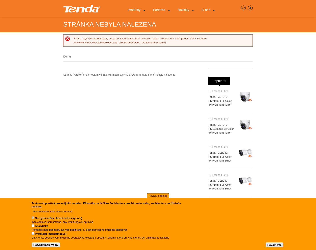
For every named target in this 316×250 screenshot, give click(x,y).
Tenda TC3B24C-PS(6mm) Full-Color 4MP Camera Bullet (220, 156)
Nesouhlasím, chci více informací (53, 212)
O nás (207, 12)
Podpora (160, 12)
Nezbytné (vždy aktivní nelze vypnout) (58, 219)
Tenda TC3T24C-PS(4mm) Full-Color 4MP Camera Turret (220, 100)
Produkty (135, 12)
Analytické (41, 226)
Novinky (184, 12)
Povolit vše (274, 245)
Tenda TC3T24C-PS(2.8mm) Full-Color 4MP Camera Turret (221, 128)
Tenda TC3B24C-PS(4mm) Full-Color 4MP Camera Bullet (220, 184)
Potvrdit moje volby (45, 245)
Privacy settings (158, 196)
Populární (221, 80)
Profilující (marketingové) (50, 234)
